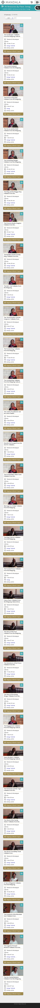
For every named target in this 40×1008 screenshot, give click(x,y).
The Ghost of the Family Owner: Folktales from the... (12, 820)
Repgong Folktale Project (13, 51)
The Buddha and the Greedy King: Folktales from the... (12, 255)
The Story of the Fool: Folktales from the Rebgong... (13, 632)
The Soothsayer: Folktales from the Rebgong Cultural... (12, 35)
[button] (37, 2)
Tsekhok (12, 45)
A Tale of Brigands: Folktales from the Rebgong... (12, 883)
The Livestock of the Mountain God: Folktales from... (13, 915)
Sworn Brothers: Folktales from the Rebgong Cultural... (12, 758)
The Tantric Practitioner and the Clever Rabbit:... (12, 412)
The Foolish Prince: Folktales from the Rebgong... (12, 569)
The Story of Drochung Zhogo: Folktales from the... (12, 695)
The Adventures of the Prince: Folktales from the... (13, 663)
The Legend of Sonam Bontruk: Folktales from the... (12, 946)
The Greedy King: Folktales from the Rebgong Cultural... (12, 381)
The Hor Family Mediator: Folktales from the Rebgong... (13, 978)
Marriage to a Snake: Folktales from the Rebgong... (13, 506)
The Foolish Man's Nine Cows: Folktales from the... (13, 475)
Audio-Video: (7, 9)
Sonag (8, 45)
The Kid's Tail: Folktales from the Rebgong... (12, 286)
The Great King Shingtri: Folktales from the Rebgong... (13, 161)
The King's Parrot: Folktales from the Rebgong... (12, 538)
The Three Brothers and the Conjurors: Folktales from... (12, 318)
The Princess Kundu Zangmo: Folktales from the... (13, 224)
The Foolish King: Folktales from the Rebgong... (12, 349)
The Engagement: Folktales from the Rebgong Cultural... (12, 726)
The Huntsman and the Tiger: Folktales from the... (12, 789)
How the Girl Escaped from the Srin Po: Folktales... (13, 443)
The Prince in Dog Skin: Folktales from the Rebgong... (13, 98)
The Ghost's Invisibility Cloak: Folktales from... (12, 852)
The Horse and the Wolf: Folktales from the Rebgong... (13, 129)
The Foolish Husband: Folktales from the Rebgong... (13, 66)
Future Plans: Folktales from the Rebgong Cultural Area (12, 601)
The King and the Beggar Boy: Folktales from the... (13, 192)
